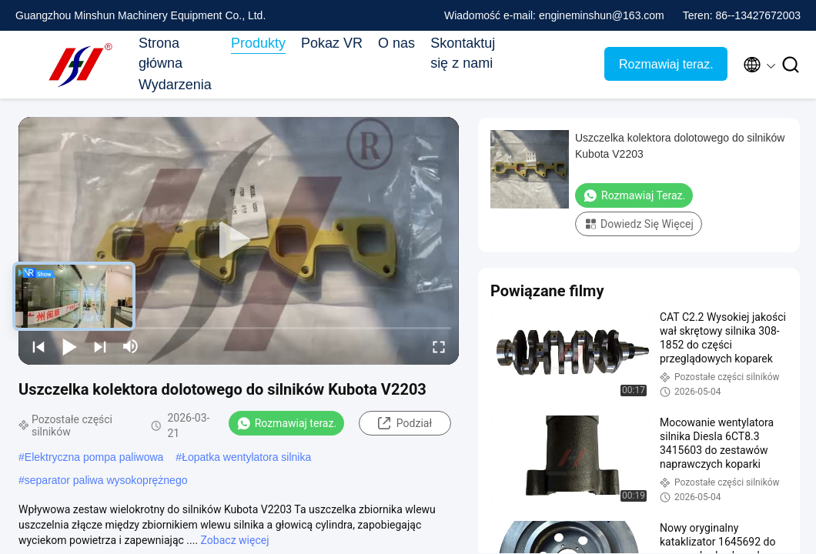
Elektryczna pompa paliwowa (94, 457)
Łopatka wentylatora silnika (246, 457)
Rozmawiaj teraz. (666, 64)
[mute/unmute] (130, 346)
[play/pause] (69, 346)
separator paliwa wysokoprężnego (106, 480)
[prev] (38, 346)
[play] (238, 241)
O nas (396, 43)
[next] (100, 346)
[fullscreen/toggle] (438, 346)
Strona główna (160, 53)
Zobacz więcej (235, 540)
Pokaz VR (332, 43)
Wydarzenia (175, 84)
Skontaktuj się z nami (462, 53)
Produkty (258, 43)
